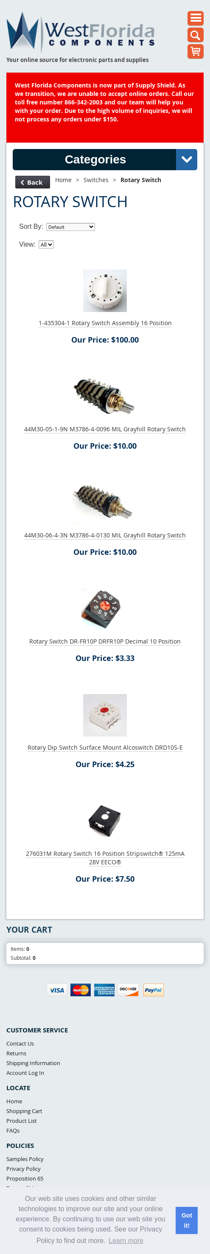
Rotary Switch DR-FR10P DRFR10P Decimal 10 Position (105, 641)
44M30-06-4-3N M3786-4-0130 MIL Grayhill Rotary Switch (105, 535)
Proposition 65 (24, 1178)
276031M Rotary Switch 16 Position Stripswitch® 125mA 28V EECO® (105, 857)
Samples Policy (25, 1159)
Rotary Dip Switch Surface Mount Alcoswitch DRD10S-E (105, 747)
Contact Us (20, 1043)
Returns (16, 1053)
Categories (131, 159)
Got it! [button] (187, 1220)
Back (31, 182)
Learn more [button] (126, 1240)
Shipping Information (33, 1063)
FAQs (13, 1130)
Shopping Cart (24, 1111)
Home (63, 180)
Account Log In (25, 1073)
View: (27, 244)
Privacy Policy (23, 1168)
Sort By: (31, 226)
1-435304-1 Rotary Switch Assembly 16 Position (105, 323)
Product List (21, 1121)
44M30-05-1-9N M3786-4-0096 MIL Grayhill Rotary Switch (105, 429)
